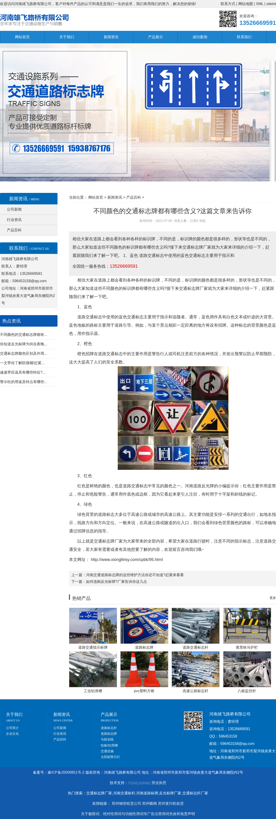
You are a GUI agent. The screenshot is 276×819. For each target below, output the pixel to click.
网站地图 (245, 4)
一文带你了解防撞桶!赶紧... (22, 363)
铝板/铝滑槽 (109, 745)
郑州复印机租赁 (171, 803)
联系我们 (244, 37)
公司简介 (12, 728)
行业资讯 (14, 220)
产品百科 (14, 230)
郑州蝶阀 (149, 803)
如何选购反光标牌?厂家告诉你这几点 (116, 582)
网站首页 (22, 37)
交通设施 (107, 751)
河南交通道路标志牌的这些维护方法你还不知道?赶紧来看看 (135, 575)
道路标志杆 (109, 728)
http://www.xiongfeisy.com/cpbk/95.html (126, 559)
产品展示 (155, 37)
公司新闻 (14, 209)
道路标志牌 (109, 733)
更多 (273, 598)
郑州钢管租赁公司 (126, 803)
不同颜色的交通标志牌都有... (23, 335)
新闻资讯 (111, 37)
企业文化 (12, 733)
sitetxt (271, 4)
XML (259, 4)
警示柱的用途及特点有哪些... (23, 382)
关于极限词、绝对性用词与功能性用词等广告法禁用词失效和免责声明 (138, 814)
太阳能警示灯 (110, 757)
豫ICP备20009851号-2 (66, 772)
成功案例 (200, 37)
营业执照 (159, 783)
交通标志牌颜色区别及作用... (23, 353)
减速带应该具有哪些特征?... (23, 372)
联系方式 (228, 4)
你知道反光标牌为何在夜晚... (23, 344)
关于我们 (66, 37)
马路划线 (107, 739)
